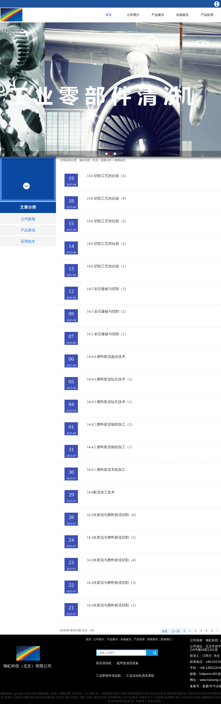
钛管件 (8, 697)
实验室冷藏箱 (21, 697)
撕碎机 (182, 693)
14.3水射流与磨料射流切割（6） (112, 515)
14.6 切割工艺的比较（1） (107, 266)
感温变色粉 (100, 697)
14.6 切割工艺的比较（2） (107, 243)
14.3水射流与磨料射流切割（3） (112, 583)
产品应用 (207, 15)
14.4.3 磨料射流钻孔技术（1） (110, 402)
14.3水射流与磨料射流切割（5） (112, 537)
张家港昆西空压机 (138, 693)
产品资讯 (28, 230)
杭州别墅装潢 (47, 697)
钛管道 (60, 697)
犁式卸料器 (114, 697)
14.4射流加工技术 (101, 492)
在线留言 (182, 15)
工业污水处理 (130, 697)
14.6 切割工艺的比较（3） (107, 221)
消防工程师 (85, 697)
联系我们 (166, 639)
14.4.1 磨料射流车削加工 (106, 469)
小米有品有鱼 (153, 701)
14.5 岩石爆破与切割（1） (107, 334)
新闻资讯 (152, 639)
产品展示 (158, 15)
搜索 (154, 652)
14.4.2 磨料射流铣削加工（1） (110, 447)
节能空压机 (194, 693)
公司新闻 (28, 219)
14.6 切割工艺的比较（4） (107, 198)
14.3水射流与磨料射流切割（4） (112, 560)
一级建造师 (106, 693)
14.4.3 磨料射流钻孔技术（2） (110, 379)
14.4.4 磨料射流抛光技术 (106, 356)
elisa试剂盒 (71, 697)
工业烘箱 (158, 697)
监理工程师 (120, 693)
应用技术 (28, 241)
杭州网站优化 (172, 697)
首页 (108, 15)
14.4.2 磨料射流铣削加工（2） (110, 424)
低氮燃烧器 (207, 697)
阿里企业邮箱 (158, 693)
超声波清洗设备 (120, 701)
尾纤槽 (34, 697)
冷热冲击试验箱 (190, 697)
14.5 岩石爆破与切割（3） (107, 289)
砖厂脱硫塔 (137, 701)
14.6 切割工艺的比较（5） (107, 176)
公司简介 (133, 15)
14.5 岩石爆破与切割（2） (107, 311)
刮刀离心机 (92, 693)
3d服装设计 (145, 697)
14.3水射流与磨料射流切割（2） (112, 605)
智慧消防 (172, 693)
